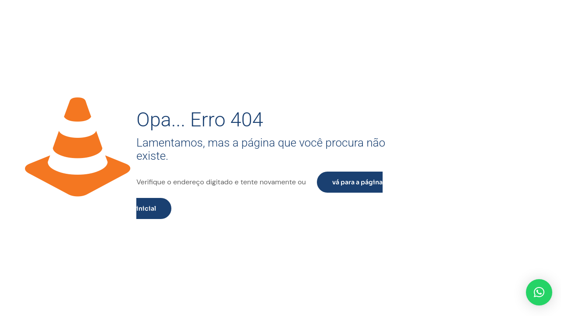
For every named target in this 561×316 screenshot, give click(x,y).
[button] (539, 292)
